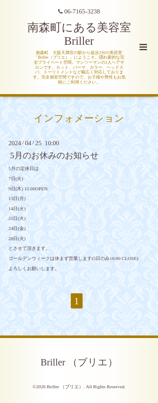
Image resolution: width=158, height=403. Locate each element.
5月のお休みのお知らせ (54, 155)
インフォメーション (79, 118)
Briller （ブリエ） (78, 362)
